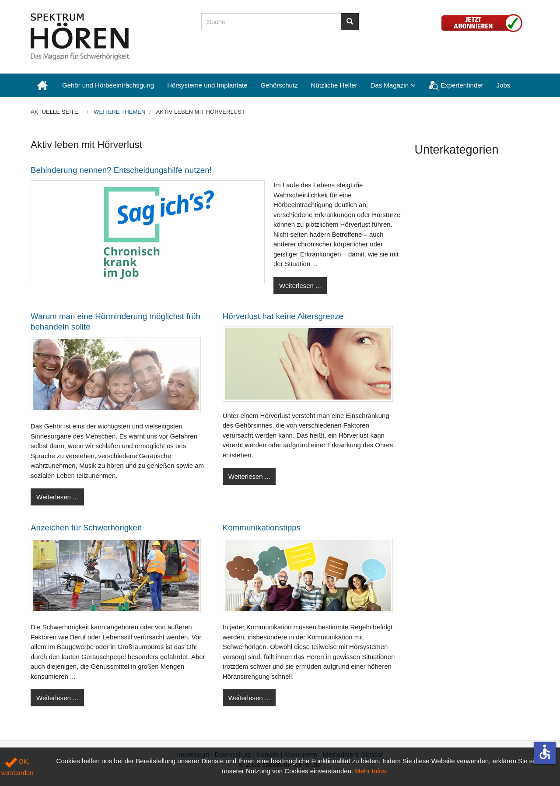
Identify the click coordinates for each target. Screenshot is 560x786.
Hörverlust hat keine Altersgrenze (283, 316)
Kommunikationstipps (262, 527)
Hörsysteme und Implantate (207, 85)
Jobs (504, 85)
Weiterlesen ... (300, 285)
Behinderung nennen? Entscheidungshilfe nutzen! (121, 170)
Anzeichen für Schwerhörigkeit (86, 527)
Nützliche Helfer (334, 85)
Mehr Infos (370, 771)
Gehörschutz (279, 85)
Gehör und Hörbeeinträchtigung (108, 85)
